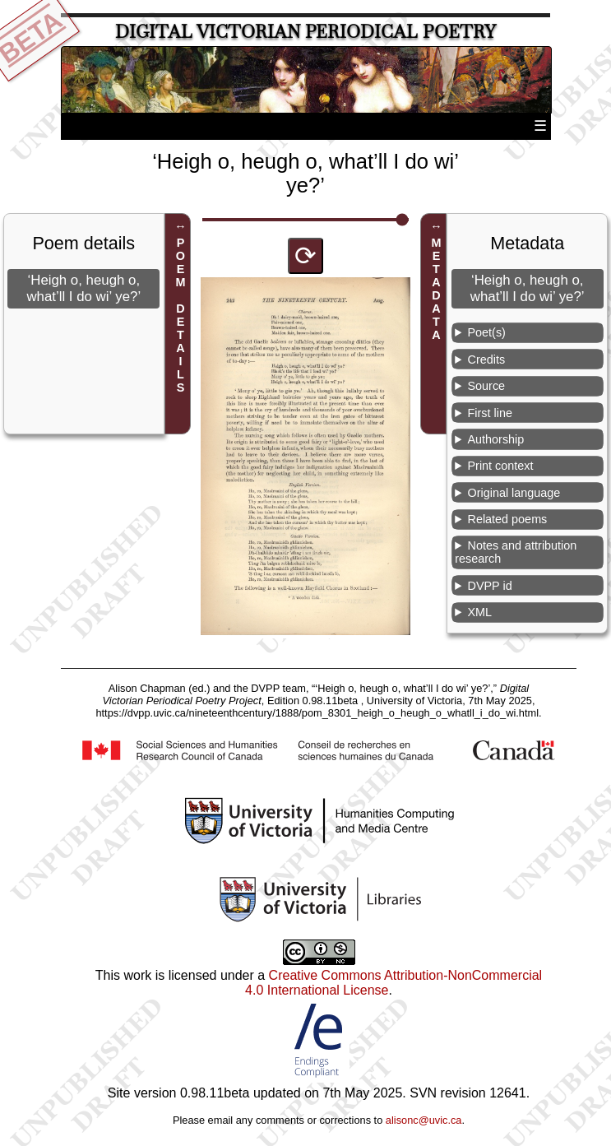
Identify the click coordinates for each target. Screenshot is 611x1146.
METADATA (436, 288)
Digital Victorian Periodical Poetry (305, 32)
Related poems (508, 519)
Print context (501, 465)
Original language (514, 492)
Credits (487, 359)
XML (480, 612)
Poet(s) (487, 332)
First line (490, 413)
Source (487, 385)
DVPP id (490, 585)
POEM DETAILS (180, 315)
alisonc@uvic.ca (424, 1120)
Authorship (496, 439)
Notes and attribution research (515, 552)
